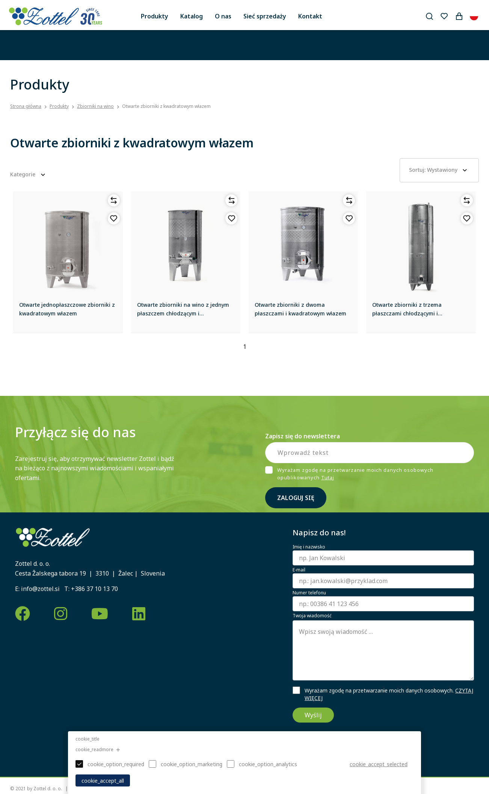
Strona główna (25, 106)
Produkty (154, 16)
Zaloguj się (295, 498)
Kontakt (310, 16)
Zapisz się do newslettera (302, 436)
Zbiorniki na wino (95, 106)
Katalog (191, 16)
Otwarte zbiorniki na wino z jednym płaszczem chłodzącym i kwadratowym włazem (183, 313)
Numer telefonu (309, 593)
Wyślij (313, 715)
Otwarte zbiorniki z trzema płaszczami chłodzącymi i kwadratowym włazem (407, 313)
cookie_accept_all (103, 780)
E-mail (299, 570)
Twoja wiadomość (312, 616)
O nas (223, 16)
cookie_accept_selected (379, 764)
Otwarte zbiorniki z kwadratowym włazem (166, 106)
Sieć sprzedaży (264, 16)
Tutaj (327, 477)
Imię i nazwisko (309, 547)
